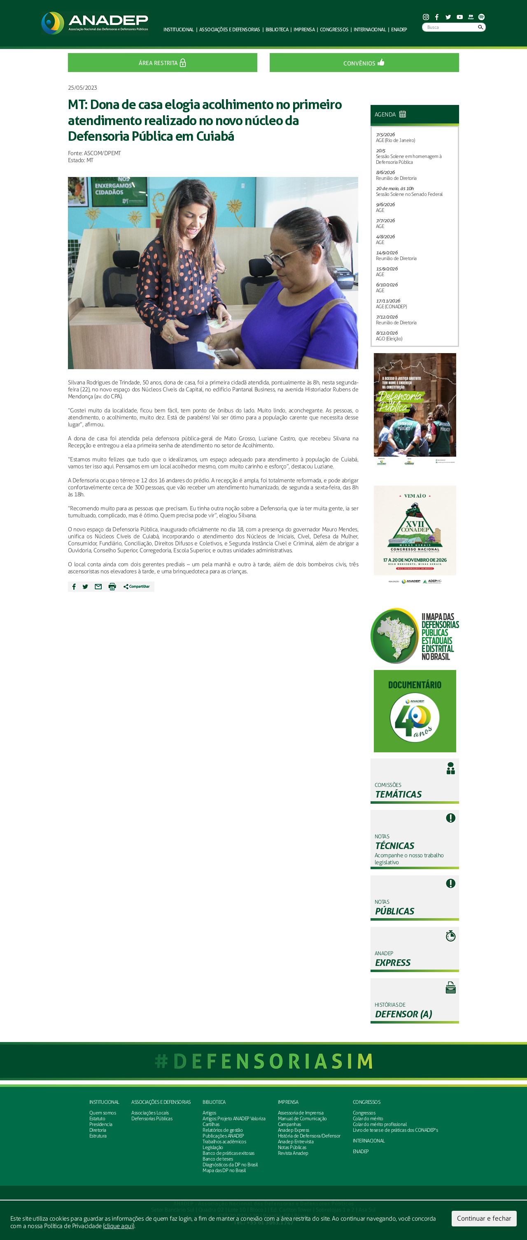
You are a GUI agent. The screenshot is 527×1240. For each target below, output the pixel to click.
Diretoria (97, 1130)
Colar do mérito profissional (379, 1124)
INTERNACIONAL (369, 1141)
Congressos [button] (334, 29)
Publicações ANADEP (223, 1136)
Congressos (366, 1102)
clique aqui (118, 1226)
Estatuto (97, 1118)
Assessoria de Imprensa (301, 1113)
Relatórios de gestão (223, 1130)
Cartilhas (211, 1124)
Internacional (370, 29)
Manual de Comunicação (302, 1118)
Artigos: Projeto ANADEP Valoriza (234, 1118)
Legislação (213, 1147)
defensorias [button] (229, 29)
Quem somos (102, 1113)
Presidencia (100, 1124)
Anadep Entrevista (295, 1142)
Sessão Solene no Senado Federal (409, 194)
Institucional (104, 1102)
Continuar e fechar (484, 1218)
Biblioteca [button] (277, 29)
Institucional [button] (178, 29)
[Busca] (454, 27)
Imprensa (288, 1102)
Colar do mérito (368, 1118)
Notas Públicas (292, 1147)
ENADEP (399, 29)
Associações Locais (149, 1113)
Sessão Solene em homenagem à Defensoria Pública (408, 159)
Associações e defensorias (160, 1102)
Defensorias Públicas (151, 1118)
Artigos (209, 1113)
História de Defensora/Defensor (309, 1136)
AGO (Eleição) (389, 339)
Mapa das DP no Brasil (224, 1170)
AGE (380, 210)
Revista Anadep (293, 1153)
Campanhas (289, 1124)
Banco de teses (218, 1159)
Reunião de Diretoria (396, 178)
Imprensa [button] (304, 29)
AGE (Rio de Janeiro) (395, 140)
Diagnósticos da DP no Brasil (230, 1165)
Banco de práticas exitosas (228, 1153)
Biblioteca (214, 1102)
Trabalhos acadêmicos (224, 1142)
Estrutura (98, 1136)
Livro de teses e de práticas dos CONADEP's (395, 1130)
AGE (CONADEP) (391, 306)
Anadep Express (293, 1130)
